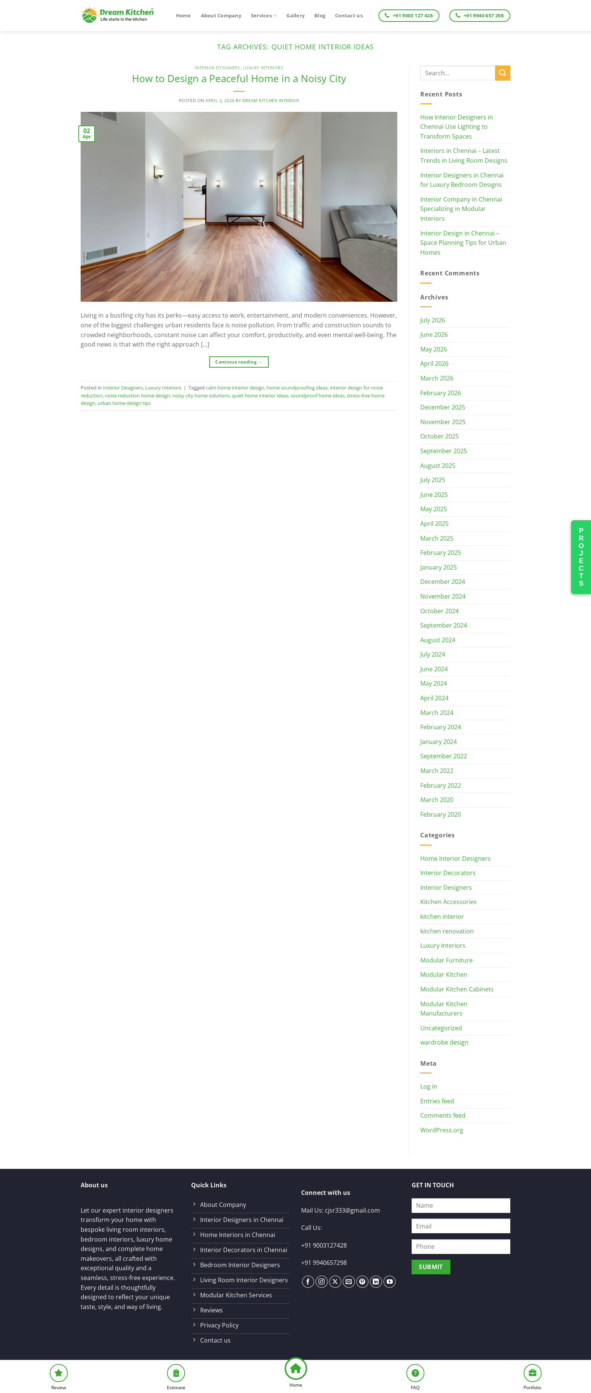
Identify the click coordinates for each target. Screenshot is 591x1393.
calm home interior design (235, 387)
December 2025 (442, 407)
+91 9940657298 (324, 1263)
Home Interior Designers (455, 858)
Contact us (349, 15)
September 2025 (443, 451)
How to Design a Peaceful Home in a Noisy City (239, 78)
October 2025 (439, 436)
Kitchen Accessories (448, 902)
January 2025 (438, 567)
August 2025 (437, 465)
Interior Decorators (448, 873)
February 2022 (440, 785)
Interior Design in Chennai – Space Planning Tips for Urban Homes (463, 243)
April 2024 (434, 698)
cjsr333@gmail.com (352, 1210)
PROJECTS (581, 557)
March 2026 (436, 378)
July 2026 (432, 320)
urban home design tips (124, 403)
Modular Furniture (446, 960)
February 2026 (440, 393)
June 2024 (434, 669)
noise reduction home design (137, 395)
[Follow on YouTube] (389, 1281)
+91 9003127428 (324, 1245)
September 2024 (443, 625)
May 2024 (433, 683)
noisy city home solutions (201, 395)
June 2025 (434, 494)
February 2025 (440, 552)
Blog (319, 15)
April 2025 (434, 523)
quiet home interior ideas (260, 395)
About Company (221, 15)
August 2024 (437, 640)
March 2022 (436, 771)
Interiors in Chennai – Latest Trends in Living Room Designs (463, 156)
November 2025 (442, 422)
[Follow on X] (335, 1281)
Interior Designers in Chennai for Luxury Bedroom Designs (462, 180)
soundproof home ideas (317, 395)
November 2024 (442, 596)
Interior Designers (217, 67)
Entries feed (437, 1101)
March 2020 (436, 800)
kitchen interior (442, 916)
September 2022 (443, 756)
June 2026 (434, 334)
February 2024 (440, 727)
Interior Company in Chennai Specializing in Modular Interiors (461, 209)
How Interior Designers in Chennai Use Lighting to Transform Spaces (456, 127)
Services (264, 15)
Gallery (295, 15)
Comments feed (442, 1115)
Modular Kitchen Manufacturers (443, 1009)
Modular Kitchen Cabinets (457, 989)
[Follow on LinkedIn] (376, 1281)
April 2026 (434, 363)
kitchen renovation (447, 931)
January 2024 (438, 742)
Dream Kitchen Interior (270, 100)
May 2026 (433, 349)
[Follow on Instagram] (321, 1281)
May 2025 (433, 509)
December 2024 (442, 581)
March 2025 (436, 538)
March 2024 (436, 713)
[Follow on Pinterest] (362, 1281)
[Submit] (502, 73)
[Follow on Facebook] (308, 1281)
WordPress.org (441, 1130)
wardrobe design (444, 1042)
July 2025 (432, 480)
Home (183, 15)
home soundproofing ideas (297, 387)
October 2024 (439, 611)
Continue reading (239, 361)
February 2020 (440, 814)
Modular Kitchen (443, 974)
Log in (428, 1086)
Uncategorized (441, 1028)
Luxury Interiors (263, 67)
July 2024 (432, 654)
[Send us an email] (349, 1281)
